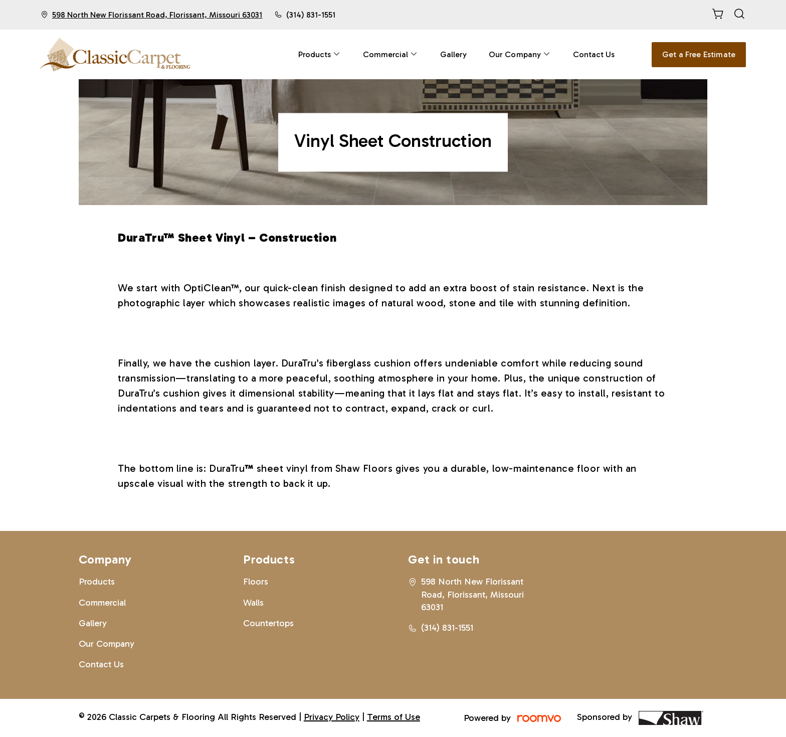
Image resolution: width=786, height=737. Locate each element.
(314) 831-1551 (310, 15)
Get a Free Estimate (698, 54)
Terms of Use (393, 716)
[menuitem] (319, 54)
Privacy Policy (331, 716)
